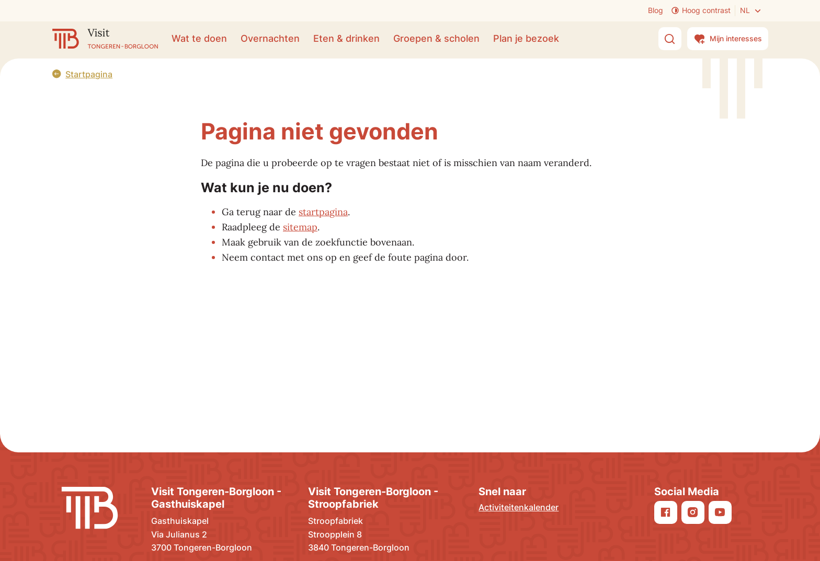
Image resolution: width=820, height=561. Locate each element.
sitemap (300, 227)
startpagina (323, 212)
